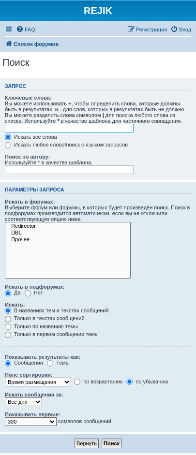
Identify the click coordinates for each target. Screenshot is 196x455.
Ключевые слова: (28, 98)
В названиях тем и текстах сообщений (57, 310)
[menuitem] (25, 29)
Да (13, 292)
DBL (68, 233)
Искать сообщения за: (34, 394)
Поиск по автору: (27, 157)
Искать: (15, 305)
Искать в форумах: (30, 202)
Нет (34, 292)
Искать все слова (31, 137)
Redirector (68, 226)
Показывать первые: (32, 414)
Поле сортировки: (28, 375)
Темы (58, 363)
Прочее (68, 239)
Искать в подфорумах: (35, 287)
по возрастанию (98, 381)
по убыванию (147, 381)
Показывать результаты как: (42, 357)
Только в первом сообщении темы (52, 334)
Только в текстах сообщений (45, 318)
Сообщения (24, 363)
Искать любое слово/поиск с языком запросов (66, 144)
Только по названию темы (41, 326)
